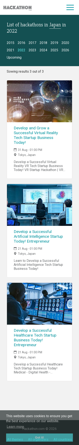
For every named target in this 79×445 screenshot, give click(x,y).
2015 (10, 43)
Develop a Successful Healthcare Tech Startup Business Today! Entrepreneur (35, 337)
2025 (54, 50)
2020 (65, 43)
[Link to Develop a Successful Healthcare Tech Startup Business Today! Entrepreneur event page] (39, 304)
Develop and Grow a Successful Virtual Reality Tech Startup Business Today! (36, 135)
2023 (32, 50)
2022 (21, 50)
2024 (43, 50)
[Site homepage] (17, 7)
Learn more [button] (15, 426)
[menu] (70, 7)
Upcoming (14, 57)
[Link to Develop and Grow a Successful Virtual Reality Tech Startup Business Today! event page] (39, 101)
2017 (32, 43)
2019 (54, 43)
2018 (43, 43)
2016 (21, 43)
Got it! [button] (39, 437)
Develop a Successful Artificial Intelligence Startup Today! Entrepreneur (38, 236)
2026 (65, 50)
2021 (10, 50)
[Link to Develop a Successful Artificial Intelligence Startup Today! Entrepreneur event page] (39, 205)
